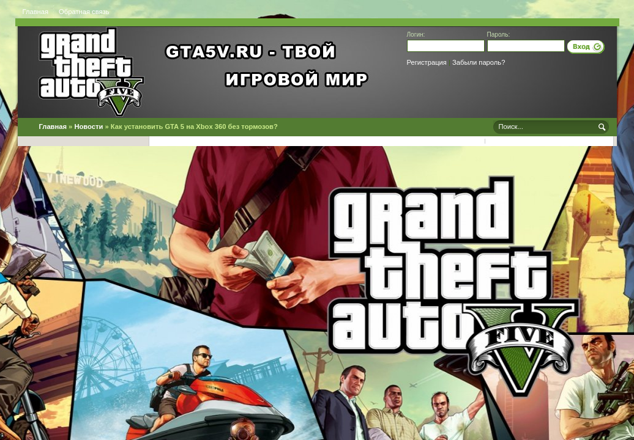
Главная (36, 11)
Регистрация (427, 62)
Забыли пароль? (478, 62)
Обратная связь (84, 11)
